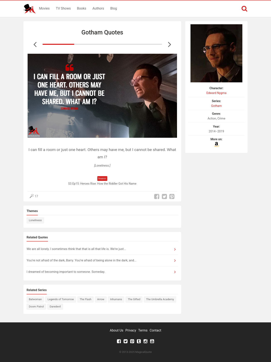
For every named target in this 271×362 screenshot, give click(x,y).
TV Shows (63, 8)
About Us (116, 330)
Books (81, 8)
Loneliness (35, 220)
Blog (113, 8)
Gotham (216, 106)
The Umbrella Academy (160, 299)
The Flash (85, 299)
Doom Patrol (36, 306)
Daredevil (55, 306)
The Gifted (134, 299)
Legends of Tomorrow (61, 299)
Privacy (130, 330)
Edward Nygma (216, 93)
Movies (44, 8)
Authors (98, 8)
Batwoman (35, 299)
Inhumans (116, 299)
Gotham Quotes (102, 32)
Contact (155, 330)
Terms (143, 330)
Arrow (100, 299)
